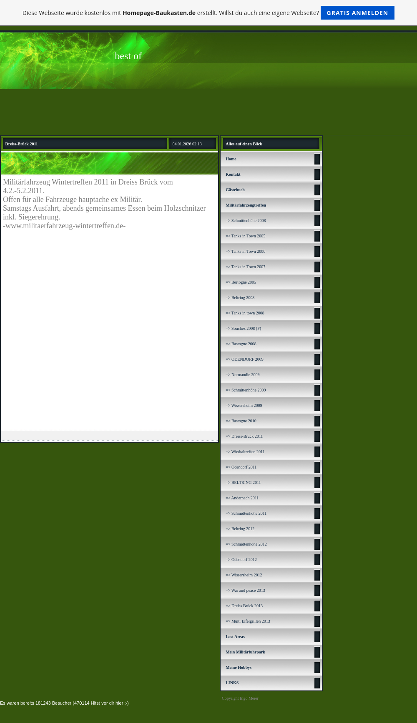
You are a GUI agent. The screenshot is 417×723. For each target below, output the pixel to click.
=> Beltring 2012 (240, 528)
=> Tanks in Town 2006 (245, 251)
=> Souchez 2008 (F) (243, 328)
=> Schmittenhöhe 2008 (246, 220)
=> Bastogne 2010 (241, 421)
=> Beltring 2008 (240, 297)
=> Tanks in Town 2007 (245, 266)
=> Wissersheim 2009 (244, 405)
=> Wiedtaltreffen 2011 (245, 451)
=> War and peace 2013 (245, 590)
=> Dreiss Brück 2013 (244, 605)
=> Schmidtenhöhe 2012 (246, 544)
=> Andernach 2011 (242, 498)
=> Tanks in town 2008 (245, 313)
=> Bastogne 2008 (241, 344)
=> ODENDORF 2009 (245, 359)
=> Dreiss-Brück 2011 (244, 436)
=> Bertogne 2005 (241, 282)
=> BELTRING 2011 (243, 482)
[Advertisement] (208, 112)
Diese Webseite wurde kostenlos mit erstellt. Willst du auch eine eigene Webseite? (209, 13)
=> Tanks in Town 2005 (245, 236)
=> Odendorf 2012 (241, 559)
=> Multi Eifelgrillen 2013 (248, 621)
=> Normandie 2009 (242, 374)
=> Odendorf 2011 (241, 467)
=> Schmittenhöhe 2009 (246, 390)
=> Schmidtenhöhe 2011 (246, 513)
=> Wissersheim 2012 (244, 575)
